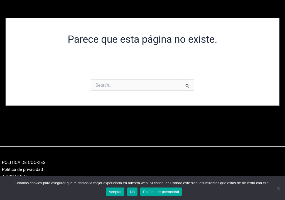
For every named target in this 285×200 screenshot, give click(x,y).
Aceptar (115, 192)
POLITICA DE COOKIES (22, 161)
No (132, 192)
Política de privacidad (21, 169)
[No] (278, 188)
